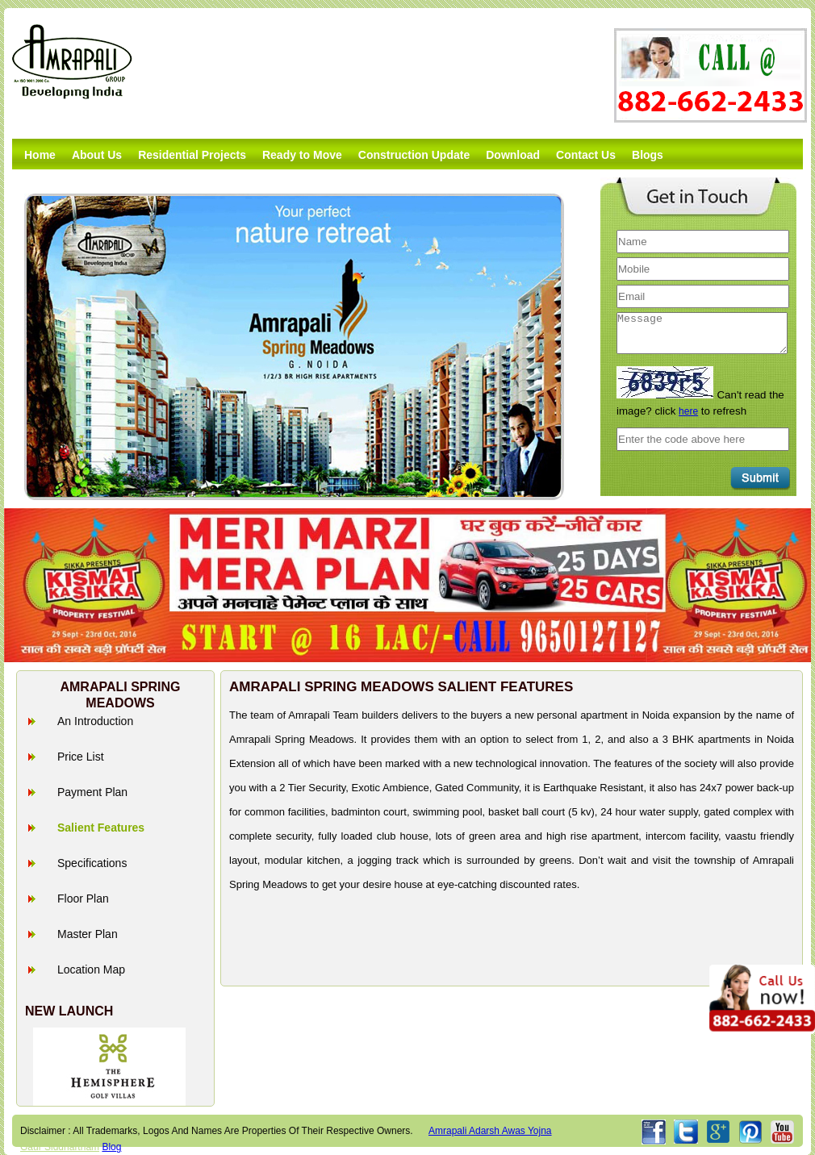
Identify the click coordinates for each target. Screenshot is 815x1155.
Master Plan (87, 934)
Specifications (92, 863)
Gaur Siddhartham (59, 1147)
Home (40, 154)
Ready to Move (302, 154)
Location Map (91, 969)
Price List (80, 756)
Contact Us (586, 154)
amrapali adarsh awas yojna (490, 1130)
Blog (111, 1147)
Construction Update (414, 154)
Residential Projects (192, 154)
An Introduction (95, 721)
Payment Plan (92, 792)
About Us (97, 154)
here (688, 411)
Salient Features (100, 827)
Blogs (647, 154)
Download (513, 154)
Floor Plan (83, 898)
